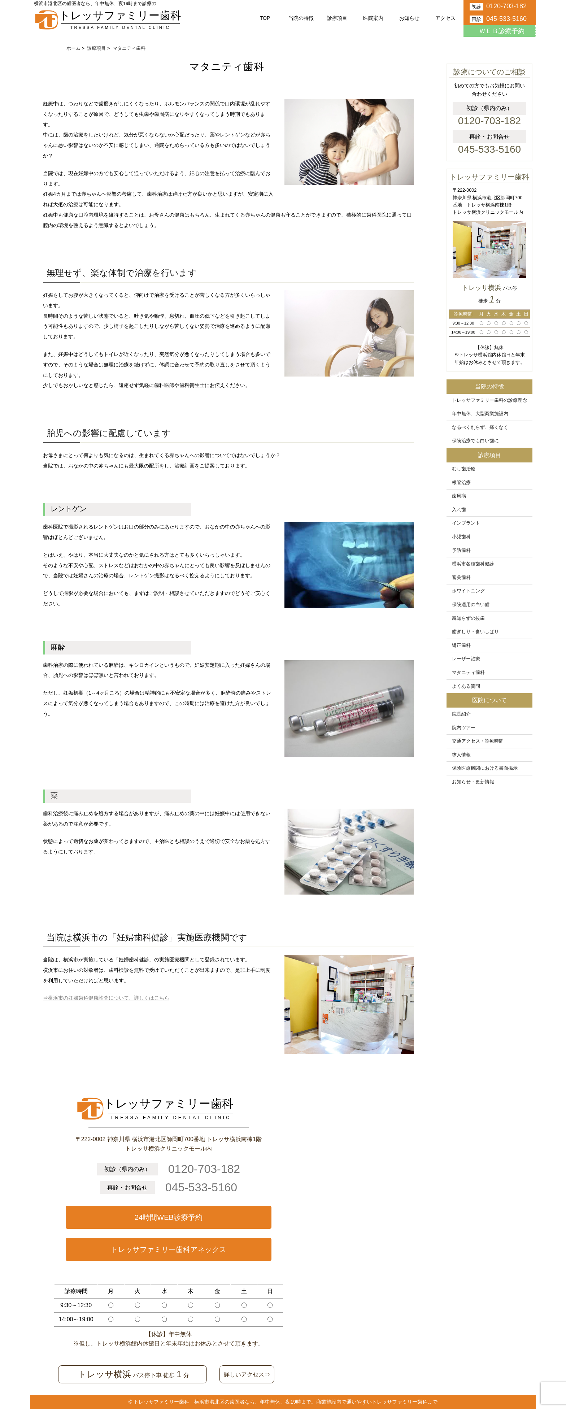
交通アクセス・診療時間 (478, 741)
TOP (265, 18)
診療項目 (337, 18)
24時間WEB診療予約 (169, 1217)
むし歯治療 (463, 468)
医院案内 (373, 18)
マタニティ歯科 (468, 672)
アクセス (445, 18)
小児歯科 (461, 536)
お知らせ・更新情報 (473, 781)
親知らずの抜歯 (468, 618)
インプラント (466, 523)
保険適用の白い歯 (470, 604)
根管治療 (461, 482)
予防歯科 (461, 550)
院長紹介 (461, 714)
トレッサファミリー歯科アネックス (168, 1249)
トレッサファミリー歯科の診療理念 (489, 400)
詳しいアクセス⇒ (247, 1374)
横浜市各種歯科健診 (473, 563)
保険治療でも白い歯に (475, 440)
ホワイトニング (468, 590)
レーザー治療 (466, 658)
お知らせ (409, 18)
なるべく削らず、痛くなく (480, 427)
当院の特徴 (301, 18)
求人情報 (461, 754)
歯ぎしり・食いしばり (475, 631)
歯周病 (459, 496)
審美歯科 (461, 577)
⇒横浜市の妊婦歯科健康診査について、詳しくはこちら (106, 998)
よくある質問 (466, 686)
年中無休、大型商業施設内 (480, 413)
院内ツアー (463, 727)
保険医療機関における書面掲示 (485, 768)
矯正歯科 (461, 645)
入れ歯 (459, 509)
